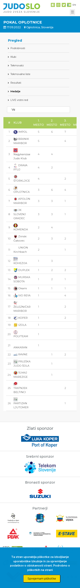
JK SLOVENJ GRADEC (19, 214)
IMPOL (20, 131)
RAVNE (20, 354)
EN (74, 4)
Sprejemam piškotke (42, 578)
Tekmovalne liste (20, 74)
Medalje (15, 91)
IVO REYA (22, 295)
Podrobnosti (17, 48)
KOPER (20, 317)
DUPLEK (21, 270)
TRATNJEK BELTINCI (20, 388)
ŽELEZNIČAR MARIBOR (22, 306)
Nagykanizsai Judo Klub (21, 154)
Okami (20, 288)
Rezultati (15, 82)
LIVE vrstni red (19, 100)
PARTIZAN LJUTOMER (20, 403)
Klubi (13, 56)
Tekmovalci (17, 65)
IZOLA (19, 324)
